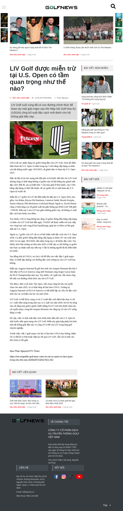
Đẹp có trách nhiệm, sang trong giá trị (104, 221)
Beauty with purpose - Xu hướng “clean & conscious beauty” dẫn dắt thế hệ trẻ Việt (104, 206)
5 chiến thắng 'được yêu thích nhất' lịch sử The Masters (87, 47)
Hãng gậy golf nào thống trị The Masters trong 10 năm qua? (95, 131)
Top (105, 505)
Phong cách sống (103, 211)
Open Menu (4, 7)
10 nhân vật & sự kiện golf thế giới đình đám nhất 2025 (60, 402)
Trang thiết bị (86, 137)
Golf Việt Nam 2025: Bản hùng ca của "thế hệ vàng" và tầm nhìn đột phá (24, 402)
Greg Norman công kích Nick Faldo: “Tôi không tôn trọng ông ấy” (96, 98)
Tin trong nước (102, 195)
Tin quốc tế (85, 104)
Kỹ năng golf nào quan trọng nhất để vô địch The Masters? (31, 48)
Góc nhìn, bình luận (17, 55)
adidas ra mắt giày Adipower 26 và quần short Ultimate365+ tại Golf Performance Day (105, 190)
